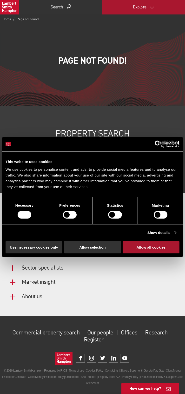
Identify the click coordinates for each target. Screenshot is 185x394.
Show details (158, 233)
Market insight (38, 282)
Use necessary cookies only (34, 247)
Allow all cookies (151, 247)
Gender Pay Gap (154, 370)
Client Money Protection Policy (46, 377)
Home (6, 19)
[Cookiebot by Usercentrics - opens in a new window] (158, 144)
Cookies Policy (94, 370)
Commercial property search (45, 333)
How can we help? (145, 388)
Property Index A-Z (109, 377)
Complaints (111, 370)
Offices (129, 333)
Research (156, 333)
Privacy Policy (130, 377)
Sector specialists (42, 268)
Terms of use (76, 370)
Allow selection (92, 247)
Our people (100, 333)
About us (32, 297)
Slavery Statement (131, 370)
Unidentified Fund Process (80, 377)
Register (94, 340)
